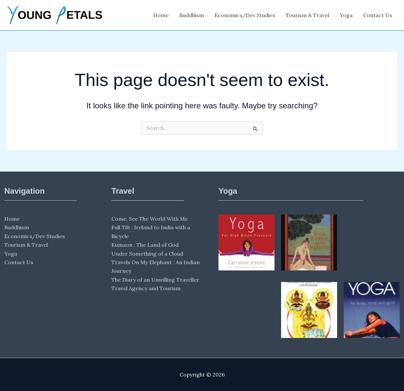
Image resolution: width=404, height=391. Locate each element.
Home (161, 15)
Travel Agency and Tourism (146, 288)
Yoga (346, 15)
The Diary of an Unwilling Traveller (155, 279)
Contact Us (377, 15)
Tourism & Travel (307, 15)
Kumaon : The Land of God (145, 244)
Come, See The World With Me (149, 218)
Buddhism (191, 15)
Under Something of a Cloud (147, 253)
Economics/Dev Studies (245, 15)
